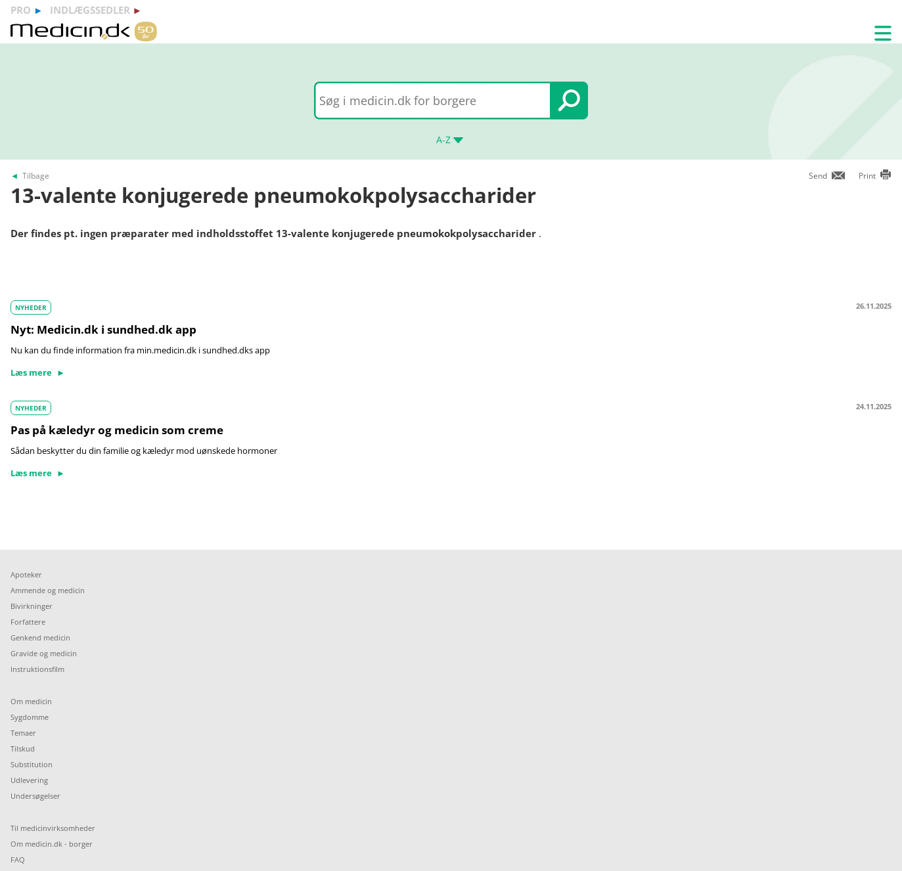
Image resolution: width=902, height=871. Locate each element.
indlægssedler (90, 9)
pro (21, 9)
